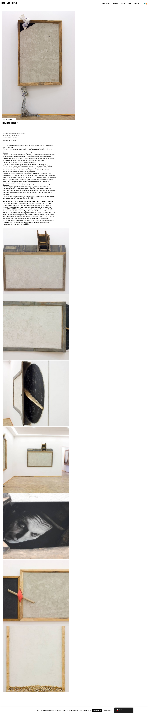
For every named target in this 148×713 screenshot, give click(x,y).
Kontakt (137, 3)
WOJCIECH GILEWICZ (78, 15)
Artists (123, 3)
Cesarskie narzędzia (78, 12)
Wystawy (115, 3)
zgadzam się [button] (97, 710)
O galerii (129, 3)
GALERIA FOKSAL (10, 3)
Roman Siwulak (7, 119)
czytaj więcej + (107, 710)
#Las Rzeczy (106, 3)
